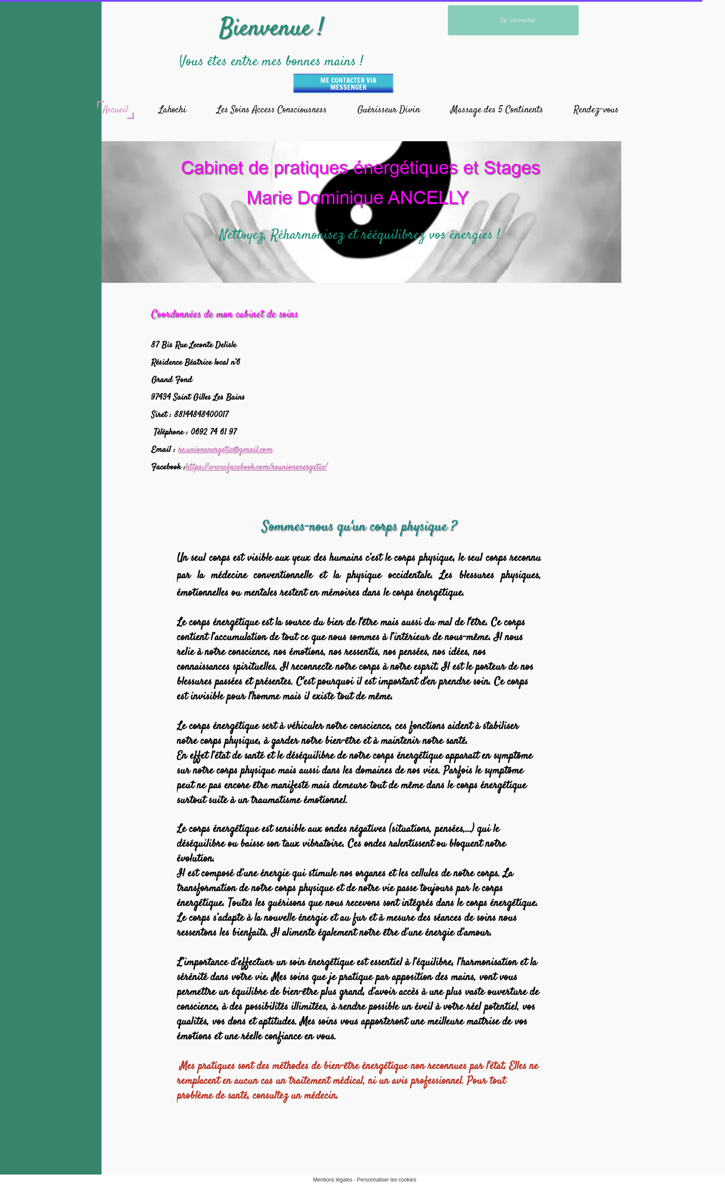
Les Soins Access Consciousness (272, 110)
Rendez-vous (596, 110)
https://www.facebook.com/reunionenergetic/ (256, 467)
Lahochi (172, 110)
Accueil (115, 110)
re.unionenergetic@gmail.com (225, 450)
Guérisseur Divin (388, 110)
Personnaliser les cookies (386, 1180)
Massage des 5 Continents (497, 110)
